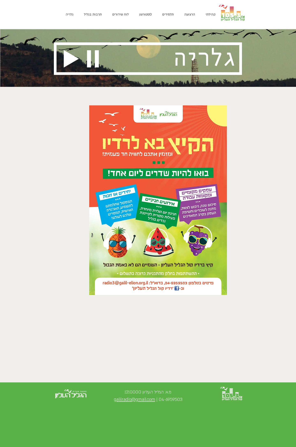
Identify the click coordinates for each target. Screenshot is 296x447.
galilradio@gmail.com (134, 400)
